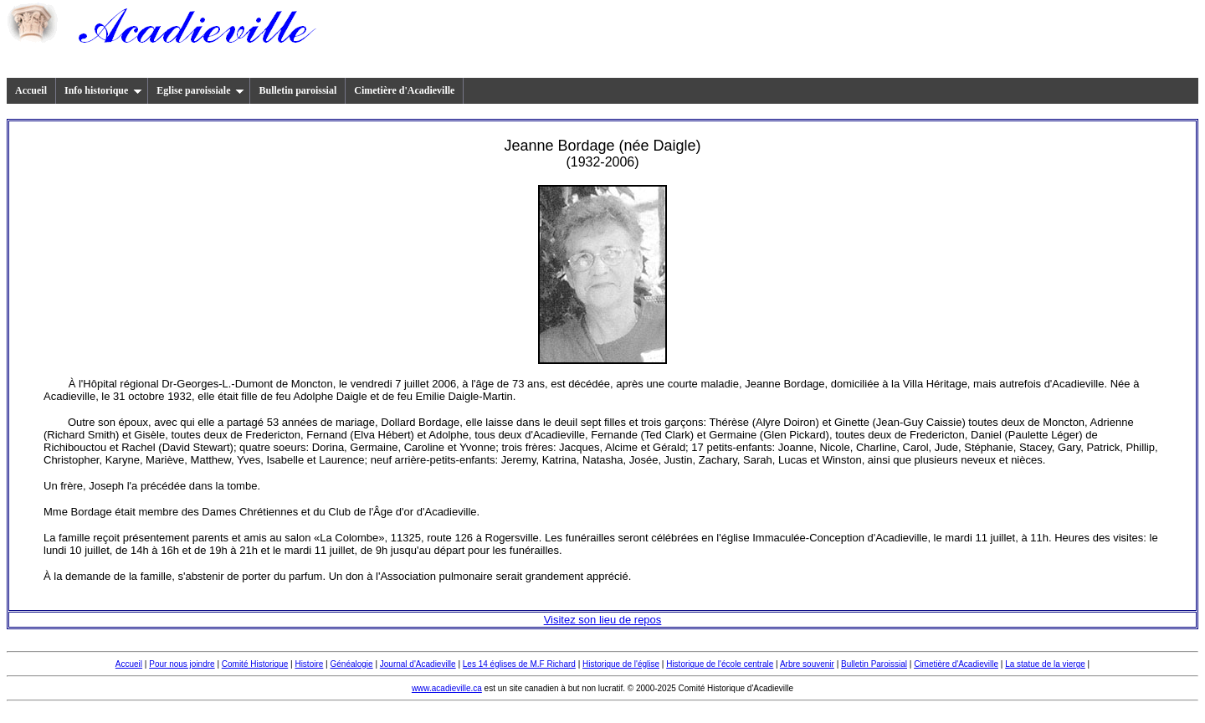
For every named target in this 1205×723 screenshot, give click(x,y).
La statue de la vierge (1045, 664)
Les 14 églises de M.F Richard (519, 664)
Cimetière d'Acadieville (404, 90)
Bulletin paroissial (297, 90)
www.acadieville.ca (447, 688)
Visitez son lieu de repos (603, 619)
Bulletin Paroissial (874, 664)
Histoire (309, 664)
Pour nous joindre (181, 664)
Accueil (31, 90)
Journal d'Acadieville (418, 664)
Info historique (103, 90)
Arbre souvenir (807, 664)
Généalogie (351, 664)
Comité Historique (255, 664)
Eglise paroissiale (200, 90)
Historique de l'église (620, 664)
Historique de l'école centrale (719, 664)
